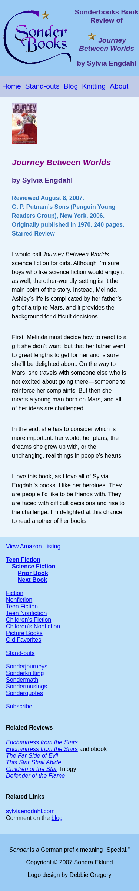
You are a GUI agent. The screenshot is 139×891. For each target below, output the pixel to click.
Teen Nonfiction (26, 613)
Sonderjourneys (26, 666)
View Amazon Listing (33, 546)
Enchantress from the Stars (42, 742)
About (119, 86)
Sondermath (22, 680)
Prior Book (33, 573)
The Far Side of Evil (32, 755)
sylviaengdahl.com (30, 811)
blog (57, 818)
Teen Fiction (23, 560)
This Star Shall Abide (33, 762)
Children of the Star (31, 769)
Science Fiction (33, 566)
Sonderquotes (24, 693)
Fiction (14, 593)
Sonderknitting (25, 673)
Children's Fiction (28, 620)
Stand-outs (42, 86)
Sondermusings (26, 686)
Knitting (94, 86)
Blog (71, 86)
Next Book (32, 580)
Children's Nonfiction (33, 626)
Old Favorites (23, 640)
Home (11, 86)
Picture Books (24, 633)
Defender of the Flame (35, 775)
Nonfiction (19, 600)
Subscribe (19, 706)
